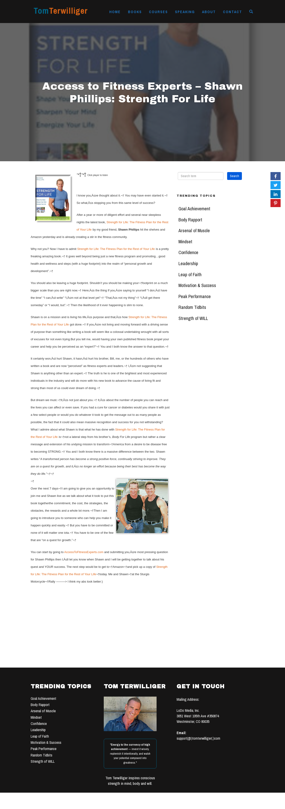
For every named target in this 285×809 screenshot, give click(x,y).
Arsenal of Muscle (194, 231)
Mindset (185, 242)
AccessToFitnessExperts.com (84, 552)
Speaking (185, 11)
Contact (232, 11)
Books (135, 11)
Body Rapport (190, 220)
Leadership (188, 264)
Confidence (188, 252)
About (209, 11)
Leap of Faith (190, 275)
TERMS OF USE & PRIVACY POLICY (177, 803)
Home (115, 11)
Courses (158, 11)
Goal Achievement (194, 209)
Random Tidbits (192, 307)
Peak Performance (194, 296)
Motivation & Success (197, 285)
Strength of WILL (193, 318)
